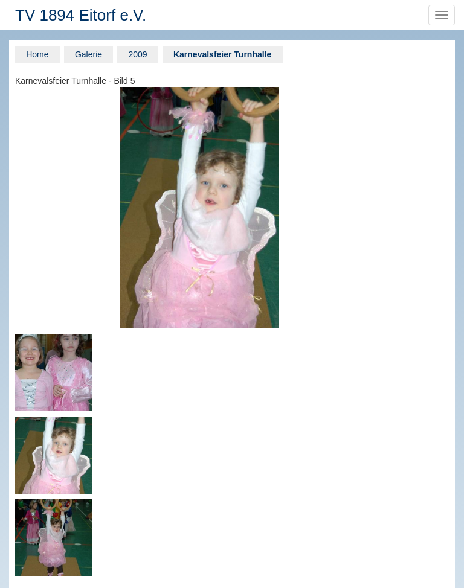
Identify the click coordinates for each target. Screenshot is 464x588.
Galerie (88, 54)
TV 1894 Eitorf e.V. (80, 15)
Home (37, 54)
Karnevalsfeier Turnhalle (222, 54)
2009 (137, 54)
